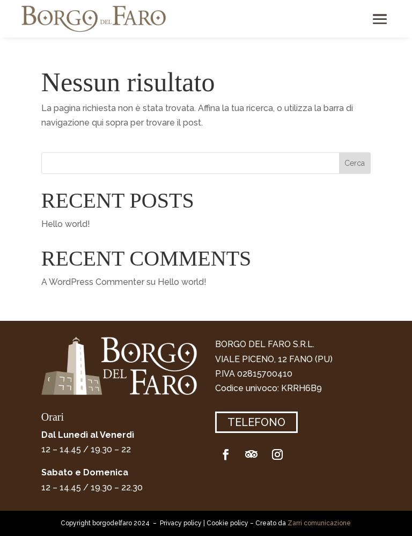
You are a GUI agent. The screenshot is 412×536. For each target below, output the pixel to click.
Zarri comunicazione (319, 523)
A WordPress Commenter (92, 282)
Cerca (354, 163)
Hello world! (65, 224)
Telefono (256, 422)
